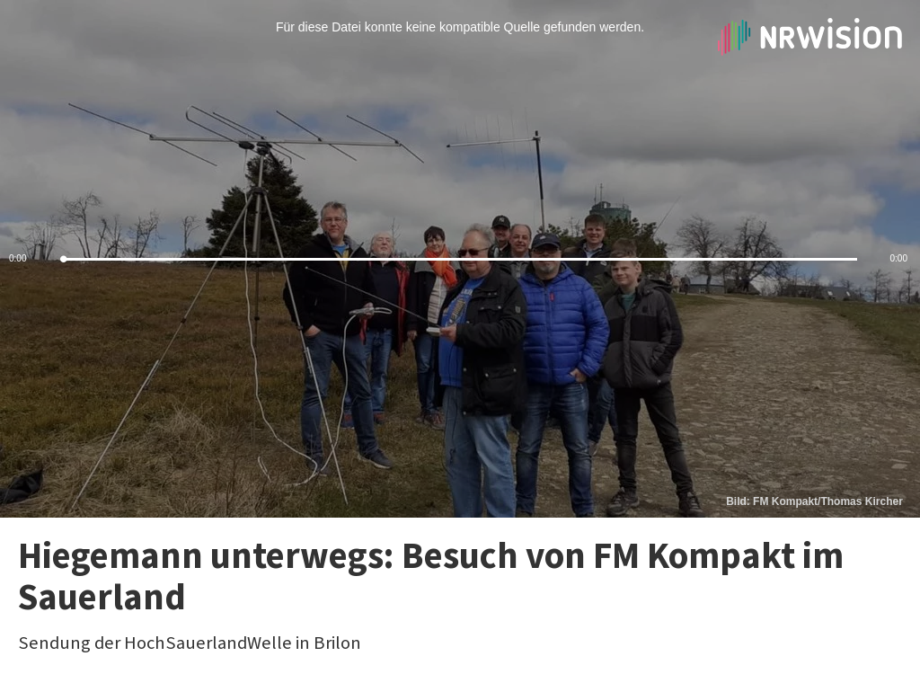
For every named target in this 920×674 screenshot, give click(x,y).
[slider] (460, 259)
